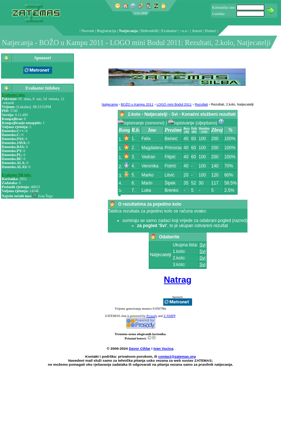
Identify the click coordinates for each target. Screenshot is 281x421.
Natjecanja (128, 30)
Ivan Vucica (163, 348)
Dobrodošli (149, 30)
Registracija (106, 30)
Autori (197, 30)
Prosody (152, 316)
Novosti (88, 30)
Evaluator (169, 30)
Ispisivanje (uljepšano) (193, 123)
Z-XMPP (169, 316)
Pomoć (210, 30)
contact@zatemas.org (177, 356)
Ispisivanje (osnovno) (142, 123)
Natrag (177, 280)
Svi (202, 244)
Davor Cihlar (139, 348)
